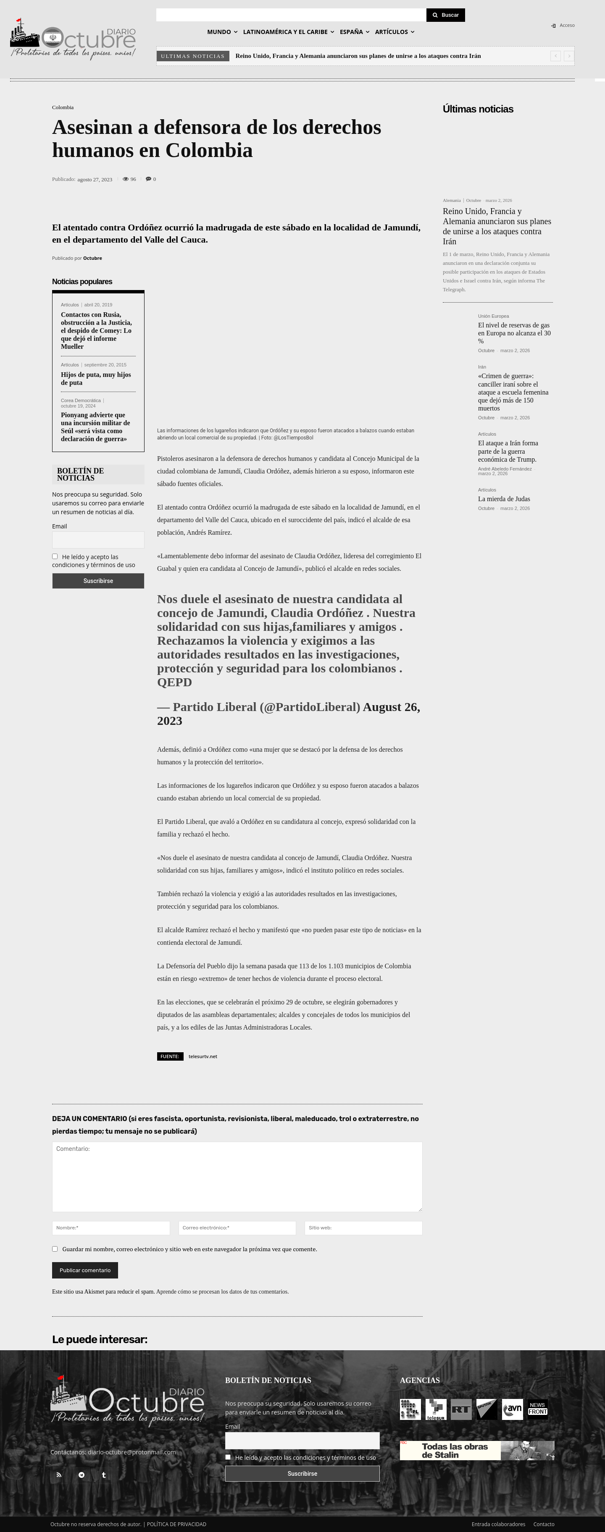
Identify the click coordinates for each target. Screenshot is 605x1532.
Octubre (92, 258)
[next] (569, 56)
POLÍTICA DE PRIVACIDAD (177, 1524)
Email (59, 526)
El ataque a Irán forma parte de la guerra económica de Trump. (508, 451)
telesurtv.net (203, 1056)
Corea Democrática (81, 400)
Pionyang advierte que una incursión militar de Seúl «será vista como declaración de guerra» (95, 427)
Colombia (63, 107)
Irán (482, 367)
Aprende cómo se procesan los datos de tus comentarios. (222, 1292)
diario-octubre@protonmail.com (132, 1452)
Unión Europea (493, 316)
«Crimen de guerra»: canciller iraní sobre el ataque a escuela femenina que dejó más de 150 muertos (513, 392)
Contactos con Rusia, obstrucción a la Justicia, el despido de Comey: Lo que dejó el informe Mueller (96, 330)
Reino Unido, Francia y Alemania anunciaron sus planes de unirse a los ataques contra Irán (358, 55)
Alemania (452, 200)
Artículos (70, 305)
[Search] (445, 15)
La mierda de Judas (504, 498)
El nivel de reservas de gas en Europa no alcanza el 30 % (514, 333)
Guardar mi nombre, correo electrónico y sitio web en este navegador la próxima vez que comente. (190, 1249)
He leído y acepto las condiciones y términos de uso (93, 561)
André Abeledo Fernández (505, 468)
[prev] (555, 56)
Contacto (544, 1524)
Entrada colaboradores (499, 1524)
